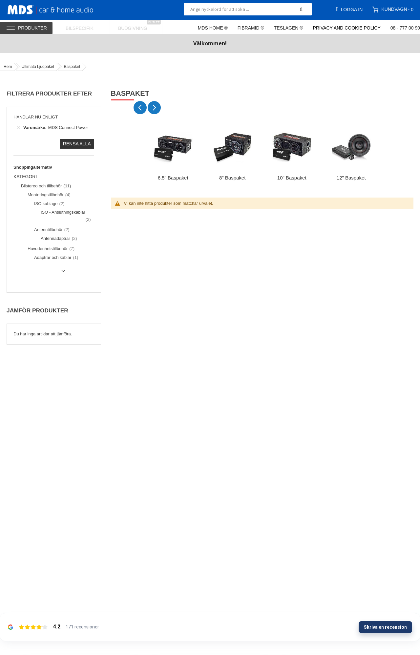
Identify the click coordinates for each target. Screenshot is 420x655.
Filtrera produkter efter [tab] (49, 93)
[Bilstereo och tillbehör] (45, 186)
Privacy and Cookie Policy (347, 28)
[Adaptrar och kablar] (55, 257)
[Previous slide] (140, 107)
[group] (173, 154)
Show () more (41, 273)
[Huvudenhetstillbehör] (50, 248)
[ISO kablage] (48, 203)
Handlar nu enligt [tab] (35, 117)
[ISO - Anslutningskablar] (65, 216)
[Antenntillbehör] (51, 229)
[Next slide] (154, 107)
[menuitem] (83, 27)
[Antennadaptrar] (58, 238)
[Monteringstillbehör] (48, 195)
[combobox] (248, 9)
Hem (8, 66)
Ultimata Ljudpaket (38, 66)
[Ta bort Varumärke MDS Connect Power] (19, 128)
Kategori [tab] (25, 176)
